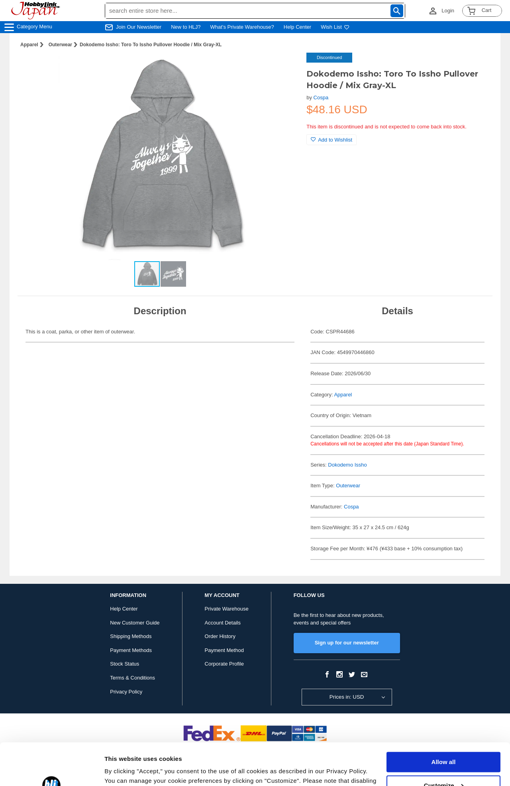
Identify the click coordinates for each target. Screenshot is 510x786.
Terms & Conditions (132, 678)
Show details (122, 770)
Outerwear (60, 44)
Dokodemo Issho (347, 465)
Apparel (29, 44)
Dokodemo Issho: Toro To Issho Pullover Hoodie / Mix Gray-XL (151, 44)
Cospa (321, 97)
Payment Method (224, 650)
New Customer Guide (134, 623)
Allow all (444, 720)
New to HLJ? (185, 27)
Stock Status (124, 664)
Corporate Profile (224, 664)
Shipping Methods (130, 636)
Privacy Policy (126, 692)
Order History (220, 636)
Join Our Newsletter (138, 27)
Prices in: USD (347, 697)
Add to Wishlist (331, 140)
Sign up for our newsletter (347, 643)
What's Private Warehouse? (242, 27)
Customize (444, 743)
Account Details (223, 623)
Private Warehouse (227, 609)
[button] (284, 67)
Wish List (335, 27)
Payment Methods (131, 650)
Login (447, 11)
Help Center (297, 27)
